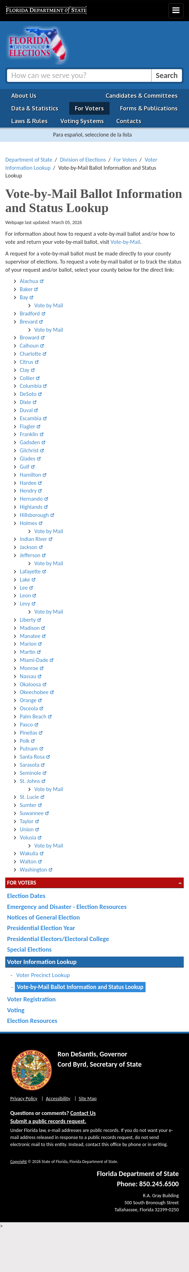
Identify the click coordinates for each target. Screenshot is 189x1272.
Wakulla (29, 853)
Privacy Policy (23, 1099)
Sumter (28, 805)
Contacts (128, 121)
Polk (24, 740)
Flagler (27, 426)
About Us (23, 95)
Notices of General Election (43, 917)
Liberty (28, 619)
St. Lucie (29, 797)
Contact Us (83, 1113)
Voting (15, 1010)
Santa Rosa (32, 756)
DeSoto (28, 394)
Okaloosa (30, 684)
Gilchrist (29, 450)
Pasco (26, 724)
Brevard (28, 321)
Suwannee (31, 813)
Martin (27, 652)
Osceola (29, 708)
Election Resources (32, 1021)
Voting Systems (82, 121)
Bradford (30, 313)
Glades (27, 458)
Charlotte (30, 353)
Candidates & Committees (142, 95)
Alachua (29, 281)
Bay (24, 297)
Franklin (29, 434)
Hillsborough (34, 515)
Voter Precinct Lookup (43, 975)
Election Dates (26, 896)
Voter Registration (31, 999)
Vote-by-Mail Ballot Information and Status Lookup (80, 987)
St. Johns (30, 781)
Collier (27, 378)
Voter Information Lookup (42, 962)
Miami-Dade (34, 660)
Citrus (26, 361)
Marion (28, 643)
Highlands (31, 507)
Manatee (30, 636)
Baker (26, 289)
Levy (25, 603)
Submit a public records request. (48, 1121)
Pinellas (28, 732)
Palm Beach (33, 716)
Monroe (29, 668)
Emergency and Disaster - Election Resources (66, 907)
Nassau (28, 676)
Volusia (28, 837)
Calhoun (29, 345)
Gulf (24, 466)
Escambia (30, 418)
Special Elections (29, 949)
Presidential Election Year (41, 928)
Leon (25, 595)
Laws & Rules (29, 121)
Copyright (18, 1161)
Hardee (28, 483)
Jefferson (30, 555)
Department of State (28, 159)
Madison (30, 628)
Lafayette (30, 571)
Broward (29, 337)
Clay (24, 370)
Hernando (31, 498)
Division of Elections (83, 159)
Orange (28, 700)
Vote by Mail (48, 305)
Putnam (29, 748)
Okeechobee (34, 692)
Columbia (31, 385)
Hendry (28, 490)
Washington (33, 869)
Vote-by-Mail (125, 242)
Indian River (33, 539)
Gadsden (30, 442)
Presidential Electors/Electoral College (58, 939)
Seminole (30, 773)
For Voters (89, 108)
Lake (25, 579)
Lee (24, 587)
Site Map (87, 1099)
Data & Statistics (34, 108)
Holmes (28, 523)
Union (27, 829)
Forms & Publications (149, 108)
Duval (26, 410)
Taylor (27, 821)
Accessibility (58, 1099)
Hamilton (30, 474)
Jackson (28, 547)
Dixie (25, 402)
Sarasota (29, 764)
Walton (28, 861)
